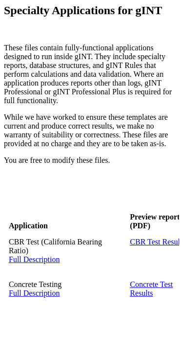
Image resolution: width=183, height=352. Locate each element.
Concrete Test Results (151, 288)
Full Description (34, 259)
